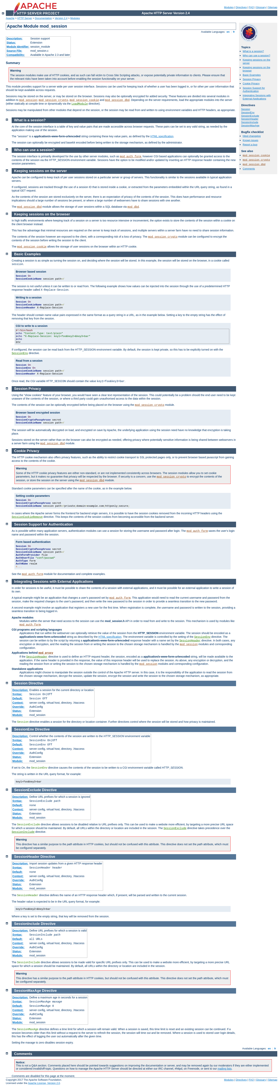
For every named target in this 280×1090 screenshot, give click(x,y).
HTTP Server (24, 18)
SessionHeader (249, 118)
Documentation (43, 18)
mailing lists (225, 1068)
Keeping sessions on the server (40, 171)
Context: (18, 702)
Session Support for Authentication (254, 90)
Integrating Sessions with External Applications (257, 97)
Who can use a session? (256, 55)
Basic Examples (252, 74)
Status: (11, 42)
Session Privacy (252, 79)
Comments (249, 168)
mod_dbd (133, 206)
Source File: (14, 50)
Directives (241, 7)
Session (245, 109)
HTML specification (161, 136)
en (228, 31)
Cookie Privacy (251, 83)
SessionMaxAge (250, 125)
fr (234, 31)
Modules (229, 7)
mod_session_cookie (84, 100)
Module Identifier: (18, 46)
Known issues (250, 140)
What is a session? (253, 51)
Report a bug (250, 144)
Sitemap (272, 7)
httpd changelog (252, 136)
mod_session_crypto (53, 100)
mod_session (28, 100)
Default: (17, 698)
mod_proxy (45, 652)
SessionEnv (248, 112)
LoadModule (80, 103)
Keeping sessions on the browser (42, 214)
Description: (15, 38)
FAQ (251, 7)
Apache (10, 18)
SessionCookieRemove (27, 517)
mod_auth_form (130, 156)
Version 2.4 (61, 18)
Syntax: (17, 694)
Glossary (261, 7)
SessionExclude (250, 115)
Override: (18, 706)
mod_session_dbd (117, 100)
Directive (36, 683)
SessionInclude (249, 122)
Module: (17, 714)
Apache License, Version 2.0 (44, 1083)
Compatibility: (16, 54)
